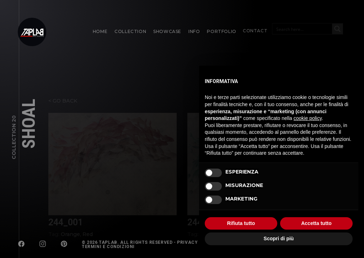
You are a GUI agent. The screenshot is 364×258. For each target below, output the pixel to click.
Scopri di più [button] (279, 238)
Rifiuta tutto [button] (241, 223)
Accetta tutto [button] (316, 223)
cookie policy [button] (308, 118)
